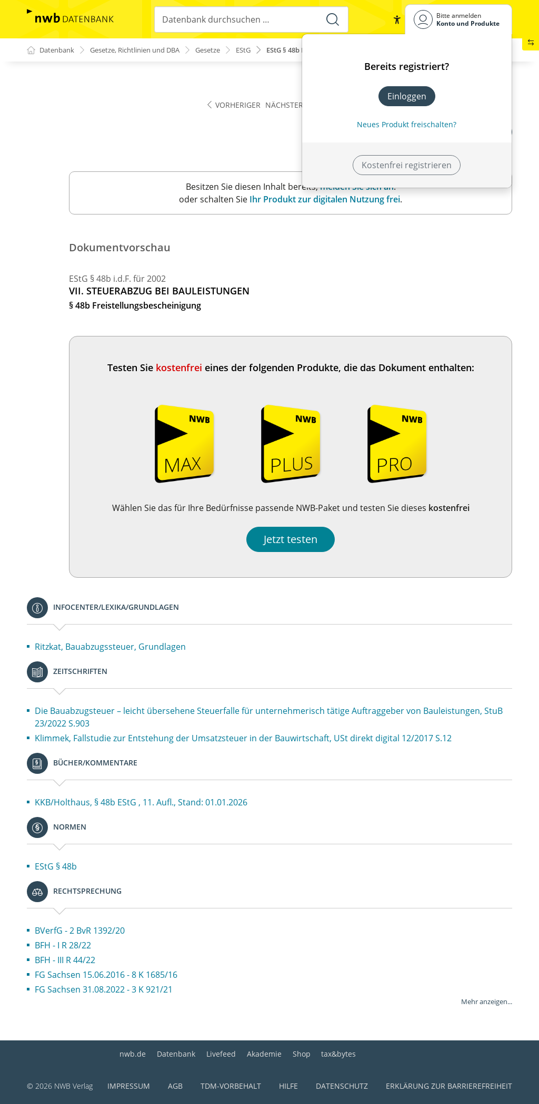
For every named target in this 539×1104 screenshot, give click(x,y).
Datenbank (176, 1054)
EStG (264, 50)
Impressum (128, 1086)
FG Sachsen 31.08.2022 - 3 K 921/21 (104, 990)
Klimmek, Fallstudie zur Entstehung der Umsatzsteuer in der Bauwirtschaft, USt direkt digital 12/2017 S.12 (243, 738)
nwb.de (132, 1054)
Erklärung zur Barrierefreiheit (449, 1086)
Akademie (264, 1054)
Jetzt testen (290, 540)
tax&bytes (338, 1054)
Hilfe (288, 1086)
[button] (396, 19)
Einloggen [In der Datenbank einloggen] (406, 96)
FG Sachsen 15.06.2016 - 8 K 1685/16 (106, 975)
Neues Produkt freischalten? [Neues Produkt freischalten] (406, 124)
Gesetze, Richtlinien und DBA (145, 50)
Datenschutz (342, 1086)
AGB (175, 1086)
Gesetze (226, 50)
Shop (302, 1054)
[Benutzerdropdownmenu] (458, 19)
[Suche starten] (332, 19)
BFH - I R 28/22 (63, 946)
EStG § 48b (56, 867)
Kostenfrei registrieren (407, 165)
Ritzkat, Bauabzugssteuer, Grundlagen (110, 647)
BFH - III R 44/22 (65, 960)
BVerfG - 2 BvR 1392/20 (80, 931)
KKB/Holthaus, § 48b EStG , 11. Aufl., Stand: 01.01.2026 (141, 803)
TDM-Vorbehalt (231, 1086)
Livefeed (221, 1054)
